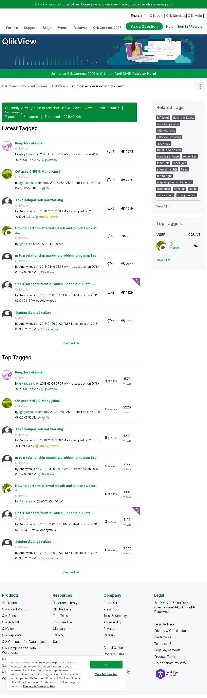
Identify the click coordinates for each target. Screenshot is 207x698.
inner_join (179, 166)
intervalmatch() (167, 172)
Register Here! (144, 77)
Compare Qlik (62, 625)
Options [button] (200, 89)
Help (169, 26)
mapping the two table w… (174, 185)
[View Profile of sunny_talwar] (49, 219)
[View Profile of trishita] (28, 247)
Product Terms (165, 660)
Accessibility (112, 625)
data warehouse (168, 159)
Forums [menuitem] (12, 28)
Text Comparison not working (39, 203)
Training (58, 638)
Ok (106, 664)
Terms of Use (164, 647)
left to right (164, 179)
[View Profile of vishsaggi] (51, 332)
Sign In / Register (190, 26)
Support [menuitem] (30, 28)
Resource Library (65, 606)
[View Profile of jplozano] (29, 157)
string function (186, 198)
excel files (190, 159)
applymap (163, 146)
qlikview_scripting (169, 140)
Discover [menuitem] (80, 28)
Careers (109, 638)
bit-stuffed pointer (169, 153)
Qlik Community (14, 89)
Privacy (109, 632)
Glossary (59, 632)
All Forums (39, 89)
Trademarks (162, 640)
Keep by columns (28, 146)
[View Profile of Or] (47, 191)
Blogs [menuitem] (47, 28)
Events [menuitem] (62, 28)
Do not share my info (170, 666)
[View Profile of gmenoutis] (30, 185)
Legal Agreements (167, 653)
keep (184, 172)
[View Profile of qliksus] (49, 275)
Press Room (112, 612)
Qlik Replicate (12, 638)
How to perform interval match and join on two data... (56, 233)
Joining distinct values (33, 315)
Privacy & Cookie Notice (172, 634)
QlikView (19, 44)
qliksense (163, 192)
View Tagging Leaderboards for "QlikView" (178, 225)
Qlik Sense (10, 619)
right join (179, 192)
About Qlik (111, 606)
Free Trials (60, 619)
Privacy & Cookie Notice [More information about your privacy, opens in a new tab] (39, 686)
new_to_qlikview (168, 127)
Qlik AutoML (11, 625)
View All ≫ (70, 346)
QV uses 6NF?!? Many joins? (38, 174)
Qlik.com (156, 16)
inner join (163, 166)
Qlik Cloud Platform (16, 612)
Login (85, 4)
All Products (10, 606)
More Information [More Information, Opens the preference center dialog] (106, 674)
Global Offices (114, 651)
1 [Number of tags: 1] (200, 249)
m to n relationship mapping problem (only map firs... (57, 258)
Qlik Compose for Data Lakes (23, 645)
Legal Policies (164, 627)
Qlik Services (176, 16)
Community (13, 115)
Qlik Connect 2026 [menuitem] (107, 28)
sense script (165, 198)
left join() (163, 120)
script (193, 192)
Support (58, 645)
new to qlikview (183, 120)
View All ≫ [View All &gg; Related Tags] (163, 209)
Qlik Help (195, 16)
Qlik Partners (62, 612)
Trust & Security (115, 619)
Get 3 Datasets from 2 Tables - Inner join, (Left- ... (55, 287)
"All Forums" (109, 111)
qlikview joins (166, 133)
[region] (66, 674)
